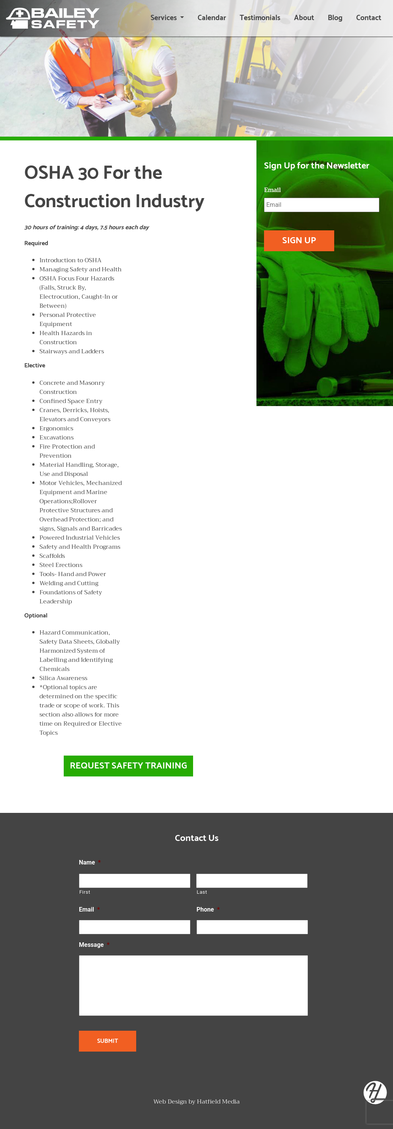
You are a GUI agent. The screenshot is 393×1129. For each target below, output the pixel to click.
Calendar (212, 18)
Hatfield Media (218, 1101)
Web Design (170, 1101)
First (84, 892)
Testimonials (260, 18)
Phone (208, 909)
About (304, 18)
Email (272, 190)
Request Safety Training (128, 766)
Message (94, 944)
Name (90, 862)
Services (164, 18)
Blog (335, 18)
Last (201, 892)
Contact (368, 18)
